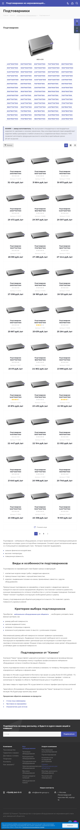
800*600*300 (53, 84)
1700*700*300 (67, 103)
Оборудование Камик (28, 782)
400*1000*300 (12, 64)
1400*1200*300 (40, 80)
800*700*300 (12, 99)
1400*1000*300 (12, 72)
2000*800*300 (67, 119)
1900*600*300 (67, 91)
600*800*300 (12, 111)
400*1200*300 (39, 72)
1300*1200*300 (26, 80)
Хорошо (70, 825)
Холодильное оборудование (28, 757)
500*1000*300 (26, 64)
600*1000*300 (39, 64)
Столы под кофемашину (16, 701)
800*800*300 (39, 111)
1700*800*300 (26, 119)
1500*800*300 (66, 115)
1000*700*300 (39, 99)
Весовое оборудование (28, 772)
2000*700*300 (40, 107)
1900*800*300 (53, 119)
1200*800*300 (26, 115)
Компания (7, 746)
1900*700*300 (26, 107)
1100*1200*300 (67, 76)
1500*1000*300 (26, 72)
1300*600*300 (53, 87)
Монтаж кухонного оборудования (49, 772)
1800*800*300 (39, 119)
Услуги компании (49, 746)
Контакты (7, 762)
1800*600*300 (53, 91)
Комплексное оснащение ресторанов (47, 759)
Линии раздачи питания (28, 777)
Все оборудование (28, 747)
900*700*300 (26, 99)
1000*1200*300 (53, 76)
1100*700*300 (53, 99)
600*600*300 (26, 84)
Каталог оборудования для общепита (49, 766)
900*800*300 (53, 111)
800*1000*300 (67, 64)
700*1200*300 (12, 76)
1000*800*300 (67, 111)
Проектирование (49, 755)
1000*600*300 (12, 87)
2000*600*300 (12, 95)
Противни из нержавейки (16, 704)
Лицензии (7, 759)
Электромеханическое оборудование (31, 767)
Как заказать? (8, 765)
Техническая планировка (47, 777)
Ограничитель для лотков (16, 707)
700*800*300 (26, 111)
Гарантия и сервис (11, 753)
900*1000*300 (12, 68)
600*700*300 (53, 95)
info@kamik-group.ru (40, 792)
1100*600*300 (26, 87)
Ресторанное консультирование (49, 751)
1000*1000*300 (26, 68)
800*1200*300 (26, 76)
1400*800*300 (53, 115)
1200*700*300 (66, 99)
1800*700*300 (12, 107)
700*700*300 (66, 95)
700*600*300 (39, 84)
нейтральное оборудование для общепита (31, 614)
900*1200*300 (39, 76)
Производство (9, 750)
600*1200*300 (66, 72)
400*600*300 (66, 80)
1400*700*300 (26, 103)
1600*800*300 (12, 119)
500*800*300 (66, 107)
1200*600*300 (39, 87)
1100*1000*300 (40, 68)
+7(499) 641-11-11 (13, 792)
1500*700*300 (39, 103)
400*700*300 (26, 95)
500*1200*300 (53, 72)
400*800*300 (53, 107)
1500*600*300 (12, 91)
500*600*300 (12, 84)
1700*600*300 (39, 91)
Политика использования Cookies (33, 827)
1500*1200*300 (53, 80)
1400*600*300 (67, 87)
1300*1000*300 (67, 68)
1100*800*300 (12, 115)
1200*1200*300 (12, 80)
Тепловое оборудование (28, 753)
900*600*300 (66, 84)
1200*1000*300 (53, 68)
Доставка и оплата (10, 756)
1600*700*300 (53, 103)
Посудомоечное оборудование (29, 762)
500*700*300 (39, 95)
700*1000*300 (53, 64)
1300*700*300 (12, 103)
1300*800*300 (39, 115)
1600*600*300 (26, 91)
